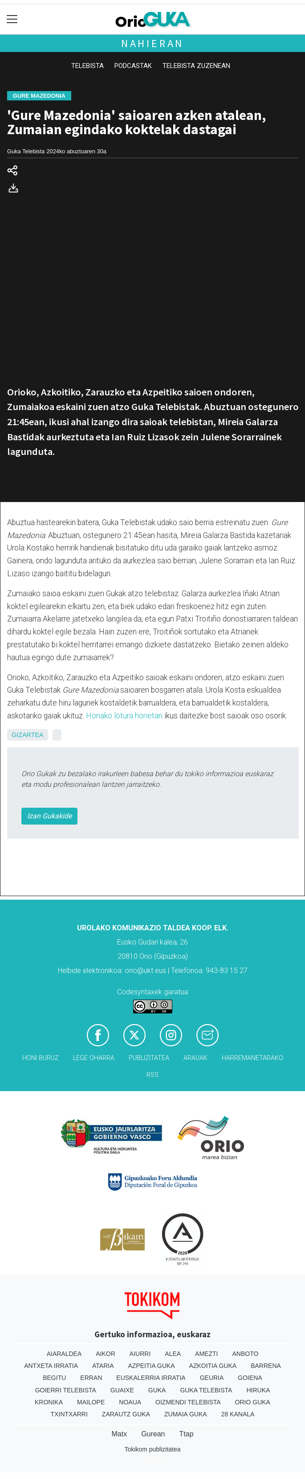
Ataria (103, 1365)
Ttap (186, 1434)
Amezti (206, 1353)
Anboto (245, 1353)
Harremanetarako (252, 1058)
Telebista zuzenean (196, 66)
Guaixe (122, 1390)
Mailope (91, 1402)
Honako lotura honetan (124, 715)
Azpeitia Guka (151, 1365)
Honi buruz (40, 1058)
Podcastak (133, 66)
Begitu (54, 1377)
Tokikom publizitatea (152, 1449)
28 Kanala (238, 1414)
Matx (119, 1434)
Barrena (266, 1365)
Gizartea (28, 734)
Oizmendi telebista (188, 1402)
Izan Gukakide (49, 816)
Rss (152, 1075)
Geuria (212, 1377)
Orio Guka (252, 1402)
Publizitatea (149, 1058)
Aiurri (140, 1353)
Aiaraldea (64, 1353)
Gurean (153, 1434)
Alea (173, 1353)
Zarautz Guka (126, 1414)
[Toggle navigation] (12, 19)
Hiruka (258, 1390)
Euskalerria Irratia (150, 1377)
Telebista (87, 66)
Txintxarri (69, 1414)
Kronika (49, 1402)
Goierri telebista (65, 1390)
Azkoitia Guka (213, 1365)
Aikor (105, 1353)
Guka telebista (206, 1390)
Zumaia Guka (185, 1414)
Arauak (195, 1058)
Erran (91, 1377)
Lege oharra (93, 1058)
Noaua (130, 1402)
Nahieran (152, 43)
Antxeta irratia (51, 1365)
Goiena (250, 1377)
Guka (157, 1390)
